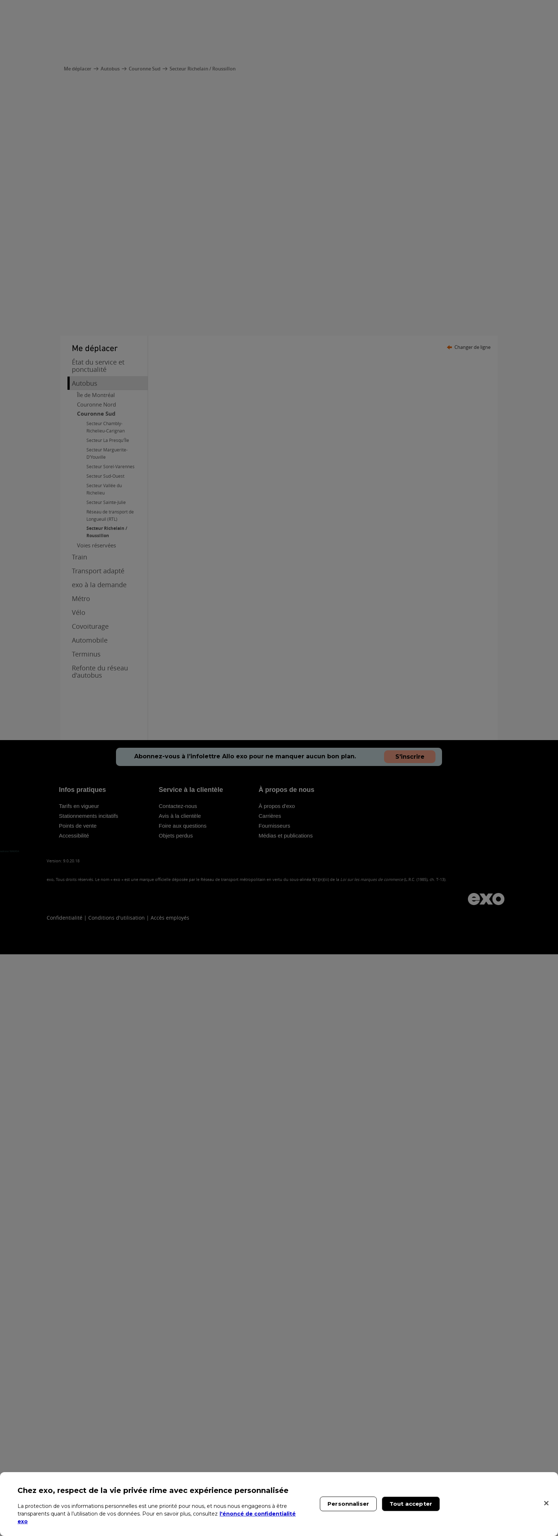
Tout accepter (411, 1503)
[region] (279, 1504)
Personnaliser (348, 1503)
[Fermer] (546, 1503)
